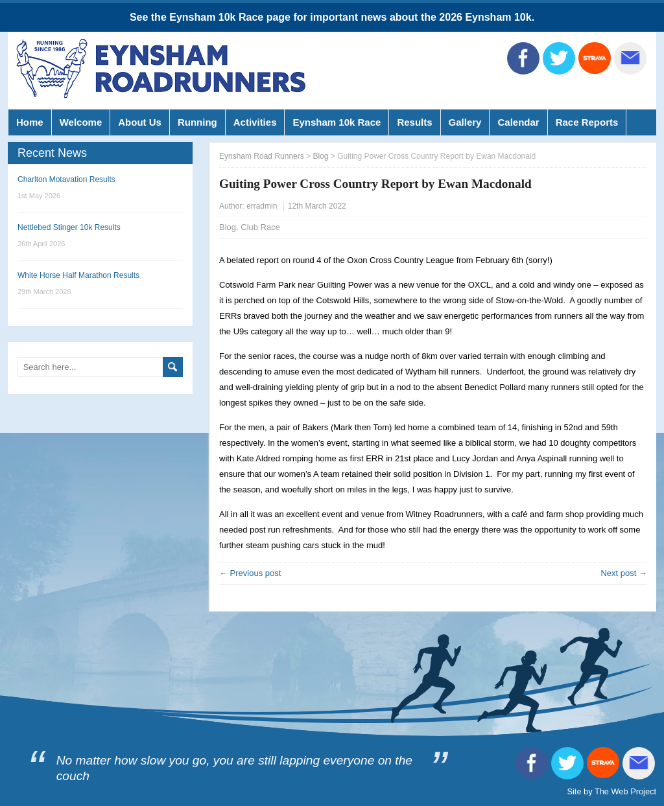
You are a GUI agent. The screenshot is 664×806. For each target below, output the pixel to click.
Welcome (81, 122)
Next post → (623, 573)
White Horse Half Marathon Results (78, 275)
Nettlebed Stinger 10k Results (69, 227)
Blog (227, 227)
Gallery (465, 122)
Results (414, 122)
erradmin (261, 206)
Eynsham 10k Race (336, 122)
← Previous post (250, 573)
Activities (255, 122)
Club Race (260, 227)
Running (197, 122)
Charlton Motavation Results (66, 179)
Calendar (518, 122)
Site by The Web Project (611, 791)
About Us (139, 122)
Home (29, 122)
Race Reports (587, 122)
